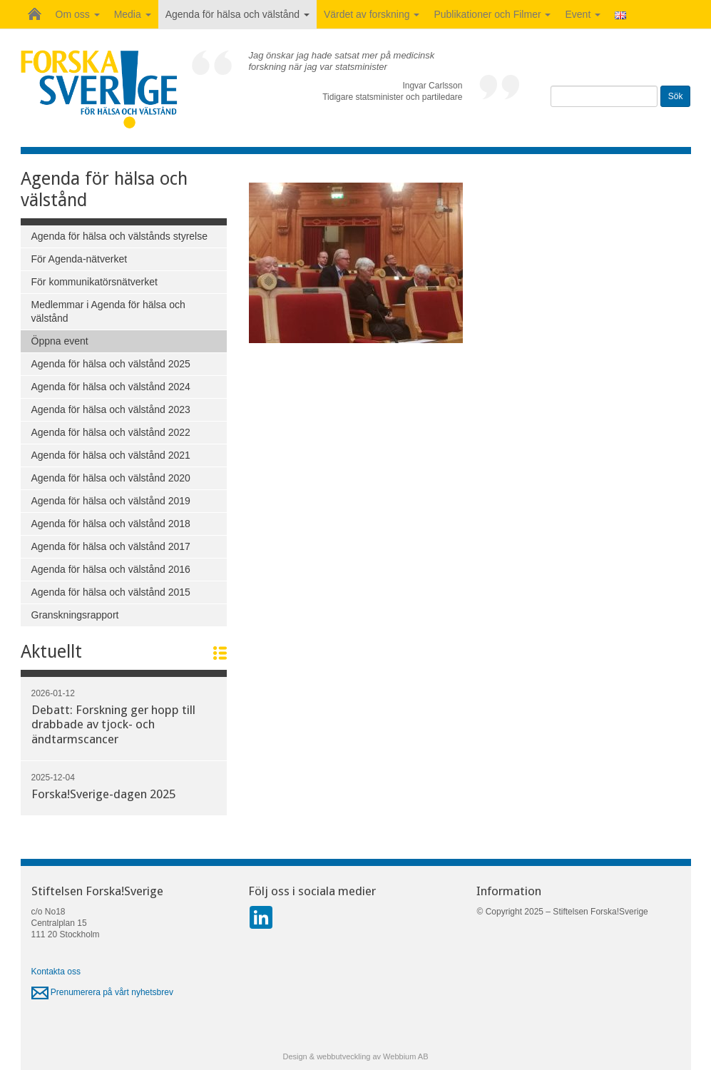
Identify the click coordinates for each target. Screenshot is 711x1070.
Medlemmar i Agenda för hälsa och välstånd (108, 311)
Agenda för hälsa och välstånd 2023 (110, 409)
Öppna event (59, 341)
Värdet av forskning (372, 14)
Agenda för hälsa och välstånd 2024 (110, 386)
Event (582, 14)
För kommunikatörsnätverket (94, 281)
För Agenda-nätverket (79, 259)
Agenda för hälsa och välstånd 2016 (110, 569)
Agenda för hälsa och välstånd (237, 14)
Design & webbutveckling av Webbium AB (355, 1056)
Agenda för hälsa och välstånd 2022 (110, 432)
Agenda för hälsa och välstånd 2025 (110, 364)
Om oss (78, 14)
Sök (675, 96)
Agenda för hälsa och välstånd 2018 (110, 523)
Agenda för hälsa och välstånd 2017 (110, 546)
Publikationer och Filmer (492, 14)
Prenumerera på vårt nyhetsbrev (102, 992)
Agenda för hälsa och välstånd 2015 (110, 592)
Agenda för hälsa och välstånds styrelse (119, 236)
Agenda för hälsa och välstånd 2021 (110, 455)
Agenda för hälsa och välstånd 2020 (110, 478)
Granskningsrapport (75, 615)
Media (132, 14)
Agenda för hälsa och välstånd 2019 (110, 500)
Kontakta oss (56, 972)
